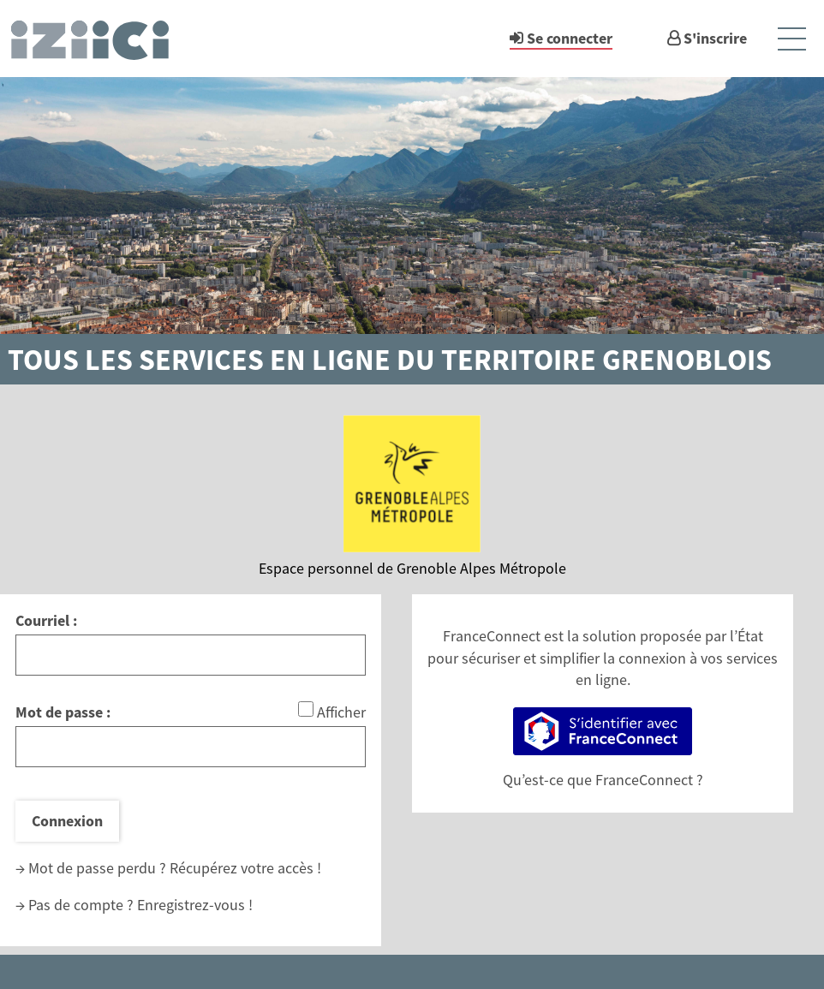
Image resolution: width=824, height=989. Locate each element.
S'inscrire (715, 38)
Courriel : (46, 620)
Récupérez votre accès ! (245, 868)
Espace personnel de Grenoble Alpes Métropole (412, 568)
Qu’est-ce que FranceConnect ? (603, 779)
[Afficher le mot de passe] (305, 709)
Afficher (341, 712)
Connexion (67, 821)
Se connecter (569, 38)
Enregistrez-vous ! (195, 905)
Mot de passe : (62, 712)
